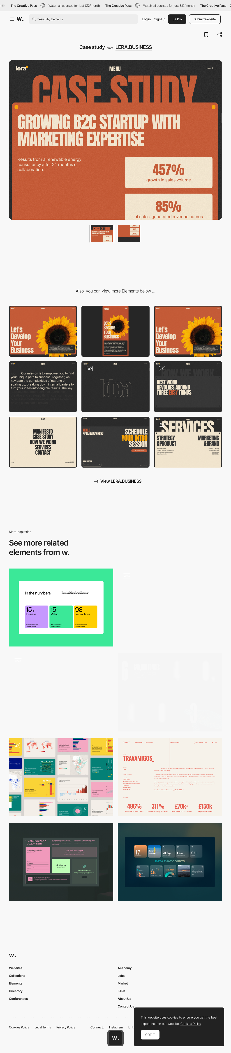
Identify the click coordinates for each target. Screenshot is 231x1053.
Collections (17, 976)
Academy (125, 968)
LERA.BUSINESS (134, 47)
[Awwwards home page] (115, 1038)
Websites (15, 968)
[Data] (170, 862)
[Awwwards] (20, 19)
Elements (15, 983)
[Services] (188, 442)
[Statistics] (61, 608)
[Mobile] (115, 331)
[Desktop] (43, 331)
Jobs (121, 976)
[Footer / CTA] (115, 442)
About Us (124, 998)
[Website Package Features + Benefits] (61, 862)
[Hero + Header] (188, 331)
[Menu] (43, 442)
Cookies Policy (19, 1027)
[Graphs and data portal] (61, 777)
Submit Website (205, 19)
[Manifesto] (43, 386)
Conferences (18, 998)
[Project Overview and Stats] (170, 777)
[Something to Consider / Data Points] (170, 608)
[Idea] (115, 386)
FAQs (121, 991)
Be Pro (177, 19)
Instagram (116, 1027)
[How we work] (188, 386)
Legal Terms (43, 1027)
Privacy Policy (65, 1027)
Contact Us (126, 1006)
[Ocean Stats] (170, 692)
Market (123, 983)
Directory (16, 991)
